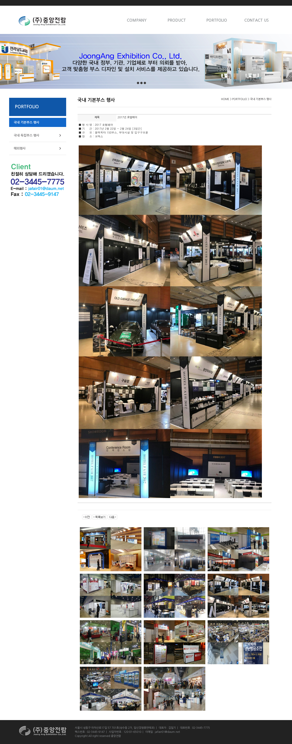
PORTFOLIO (216, 20)
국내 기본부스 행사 (26, 122)
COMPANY (137, 20)
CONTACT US (256, 20)
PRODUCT (176, 20)
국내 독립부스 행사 (26, 135)
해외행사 (20, 148)
